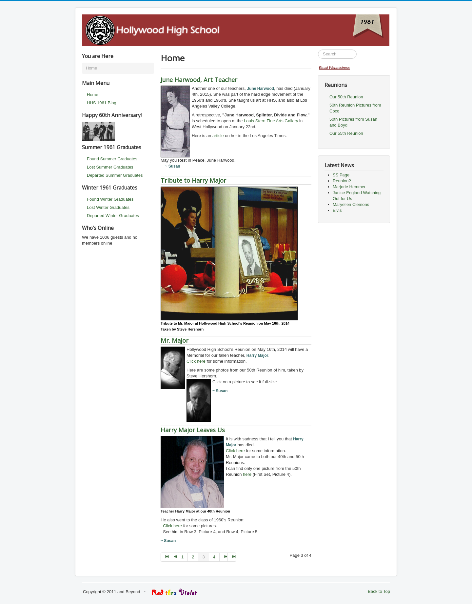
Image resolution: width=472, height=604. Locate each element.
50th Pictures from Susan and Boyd (353, 122)
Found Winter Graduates (110, 199)
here (247, 474)
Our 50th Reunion (346, 96)
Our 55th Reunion (346, 133)
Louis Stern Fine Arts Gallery (271, 120)
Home (92, 94)
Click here (196, 361)
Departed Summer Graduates (115, 175)
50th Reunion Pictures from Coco (355, 108)
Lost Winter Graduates (108, 207)
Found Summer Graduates (112, 158)
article (218, 135)
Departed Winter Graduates (113, 215)
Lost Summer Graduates (110, 167)
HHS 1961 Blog (101, 102)
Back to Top (379, 591)
